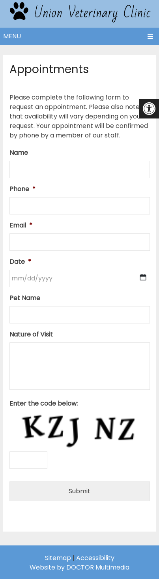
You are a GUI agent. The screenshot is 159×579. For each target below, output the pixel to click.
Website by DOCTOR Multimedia (79, 567)
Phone (22, 189)
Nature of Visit (31, 335)
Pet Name (24, 298)
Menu (12, 36)
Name (18, 153)
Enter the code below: (43, 404)
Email (20, 226)
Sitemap (58, 557)
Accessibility (95, 557)
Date (20, 262)
